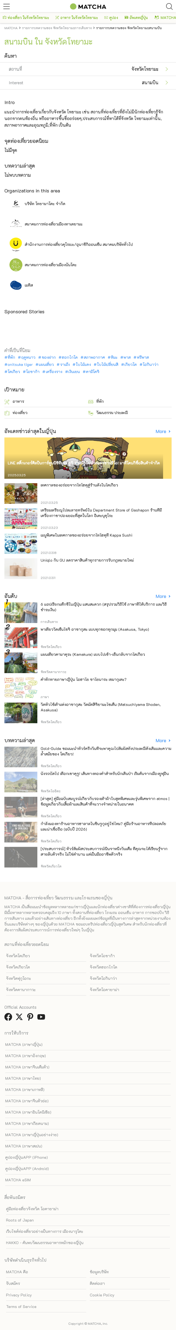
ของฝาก (49, 357)
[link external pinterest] (31, 1018)
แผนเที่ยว (46, 364)
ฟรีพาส (143, 357)
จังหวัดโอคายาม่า (104, 989)
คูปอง (111, 17)
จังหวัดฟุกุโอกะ (18, 978)
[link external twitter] (20, 1018)
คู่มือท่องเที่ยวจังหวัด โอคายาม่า (32, 1208)
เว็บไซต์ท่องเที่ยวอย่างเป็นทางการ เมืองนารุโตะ (44, 1231)
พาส (127, 357)
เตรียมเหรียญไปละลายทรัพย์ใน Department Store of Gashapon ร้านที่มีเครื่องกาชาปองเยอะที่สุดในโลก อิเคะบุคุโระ (101, 512)
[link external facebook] (9, 1018)
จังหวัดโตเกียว (18, 955)
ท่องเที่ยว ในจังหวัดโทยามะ (26, 17)
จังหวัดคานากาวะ (21, 989)
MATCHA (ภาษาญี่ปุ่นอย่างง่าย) (31, 1134)
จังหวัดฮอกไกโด (103, 967)
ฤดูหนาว (28, 357)
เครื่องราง (54, 372)
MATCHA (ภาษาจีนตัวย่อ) (27, 1100)
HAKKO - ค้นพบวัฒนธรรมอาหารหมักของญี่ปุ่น (44, 1242)
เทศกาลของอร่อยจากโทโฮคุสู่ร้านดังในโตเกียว (79, 485)
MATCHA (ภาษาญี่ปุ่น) (24, 1044)
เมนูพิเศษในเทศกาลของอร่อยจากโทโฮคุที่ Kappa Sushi (86, 535)
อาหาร (14, 401)
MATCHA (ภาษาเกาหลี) (24, 1089)
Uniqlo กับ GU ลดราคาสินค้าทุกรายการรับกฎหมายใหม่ (87, 560)
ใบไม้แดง (83, 364)
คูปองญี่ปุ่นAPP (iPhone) (26, 1157)
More (161, 431)
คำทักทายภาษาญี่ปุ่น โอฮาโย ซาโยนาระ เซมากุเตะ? (84, 679)
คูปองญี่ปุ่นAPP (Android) (27, 1168)
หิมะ (114, 357)
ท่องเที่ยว (15, 413)
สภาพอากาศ (94, 357)
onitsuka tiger (20, 364)
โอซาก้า (33, 372)
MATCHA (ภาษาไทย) (23, 1078)
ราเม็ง (65, 364)
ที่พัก (11, 357)
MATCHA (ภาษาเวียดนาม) (27, 1123)
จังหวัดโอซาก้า (102, 955)
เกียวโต (130, 364)
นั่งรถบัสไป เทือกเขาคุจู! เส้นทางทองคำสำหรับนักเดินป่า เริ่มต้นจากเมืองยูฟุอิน (105, 773)
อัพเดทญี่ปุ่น (136, 17)
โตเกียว (14, 372)
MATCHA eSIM (18, 1179)
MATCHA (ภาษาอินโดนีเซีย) (28, 1112)
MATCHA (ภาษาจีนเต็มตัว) (27, 1067)
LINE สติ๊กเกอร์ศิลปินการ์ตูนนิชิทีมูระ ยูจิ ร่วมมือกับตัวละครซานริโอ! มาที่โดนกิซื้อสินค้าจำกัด (84, 463)
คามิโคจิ (92, 372)
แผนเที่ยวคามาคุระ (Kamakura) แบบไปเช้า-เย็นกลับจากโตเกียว (93, 654)
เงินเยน (74, 372)
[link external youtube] (42, 1018)
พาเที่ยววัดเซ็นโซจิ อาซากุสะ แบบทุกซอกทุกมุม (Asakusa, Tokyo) (95, 629)
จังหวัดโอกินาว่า (103, 978)
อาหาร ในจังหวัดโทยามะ (76, 17)
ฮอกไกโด (70, 357)
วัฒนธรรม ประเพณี (108, 413)
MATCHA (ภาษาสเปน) (23, 1146)
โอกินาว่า (150, 364)
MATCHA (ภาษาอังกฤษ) (25, 1055)
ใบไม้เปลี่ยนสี (107, 364)
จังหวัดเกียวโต (18, 967)
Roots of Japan (20, 1220)
